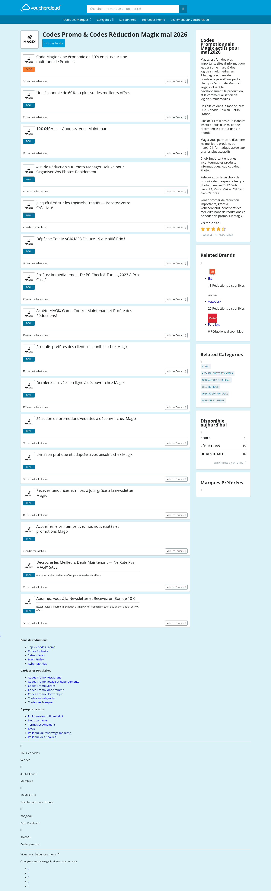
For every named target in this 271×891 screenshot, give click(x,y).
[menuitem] (76, 19)
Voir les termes (175, 81)
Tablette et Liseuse (213, 400)
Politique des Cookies (42, 737)
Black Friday (36, 659)
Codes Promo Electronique (45, 694)
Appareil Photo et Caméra (217, 373)
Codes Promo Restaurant (44, 677)
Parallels (214, 324)
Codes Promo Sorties (42, 686)
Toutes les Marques (41, 702)
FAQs (31, 728)
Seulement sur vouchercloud (190, 19)
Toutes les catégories (42, 698)
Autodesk (214, 301)
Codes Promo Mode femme (46, 690)
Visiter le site (211, 223)
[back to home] (41, 7)
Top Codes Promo (153, 19)
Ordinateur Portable (215, 393)
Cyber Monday (37, 663)
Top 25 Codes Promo (42, 647)
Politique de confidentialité (45, 716)
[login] (213, 229)
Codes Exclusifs (38, 651)
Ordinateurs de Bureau (216, 380)
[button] (76, 19)
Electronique (210, 386)
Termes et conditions (42, 724)
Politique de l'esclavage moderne (49, 733)
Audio (205, 366)
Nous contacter (38, 720)
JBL (210, 278)
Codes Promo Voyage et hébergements (53, 681)
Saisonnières (127, 19)
